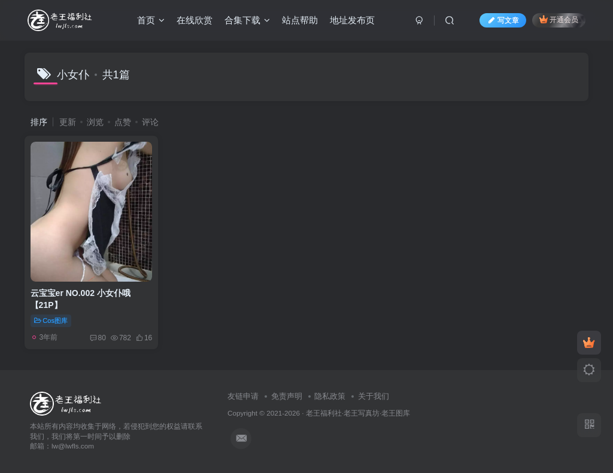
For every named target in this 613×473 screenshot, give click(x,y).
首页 (151, 20)
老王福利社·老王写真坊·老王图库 (358, 413)
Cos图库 (51, 320)
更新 (67, 122)
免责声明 (286, 396)
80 (98, 338)
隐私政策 (329, 396)
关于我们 (373, 396)
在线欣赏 (195, 20)
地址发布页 (352, 20)
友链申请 (243, 396)
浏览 (95, 122)
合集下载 (247, 20)
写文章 (503, 20)
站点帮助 (300, 20)
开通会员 (558, 19)
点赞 (122, 122)
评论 (150, 122)
